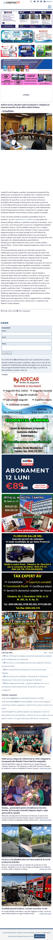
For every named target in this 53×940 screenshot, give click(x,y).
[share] (1, 323)
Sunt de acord (39, 936)
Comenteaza (6, 353)
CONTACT (48, 1)
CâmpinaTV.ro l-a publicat (24, 219)
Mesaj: (4, 343)
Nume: (4, 330)
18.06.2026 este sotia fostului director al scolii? (23, 698)
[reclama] (26, 27)
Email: (4, 337)
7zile (45, 652)
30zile (51, 652)
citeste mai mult (45, 768)
